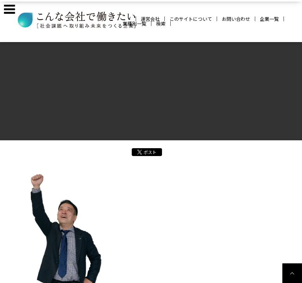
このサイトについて (190, 18)
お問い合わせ (236, 18)
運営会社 (150, 18)
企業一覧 (269, 18)
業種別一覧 (134, 23)
